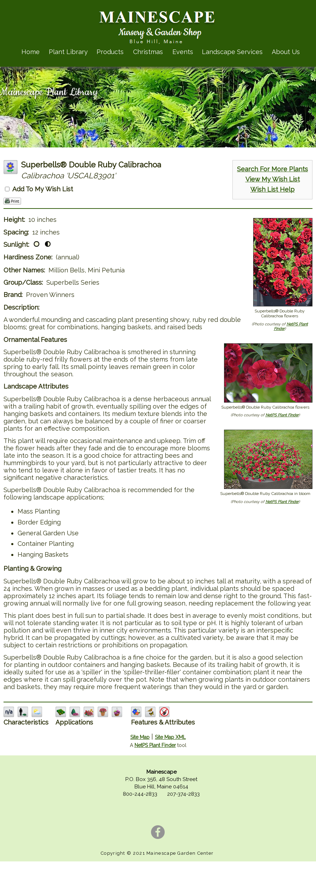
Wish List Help (272, 189)
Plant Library (68, 51)
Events (182, 51)
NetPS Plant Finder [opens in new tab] (155, 745)
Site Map (140, 737)
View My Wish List (272, 179)
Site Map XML (170, 737)
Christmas (148, 51)
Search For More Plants (272, 169)
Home (30, 51)
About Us (286, 51)
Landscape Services (232, 51)
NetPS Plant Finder (282, 415)
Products (110, 51)
